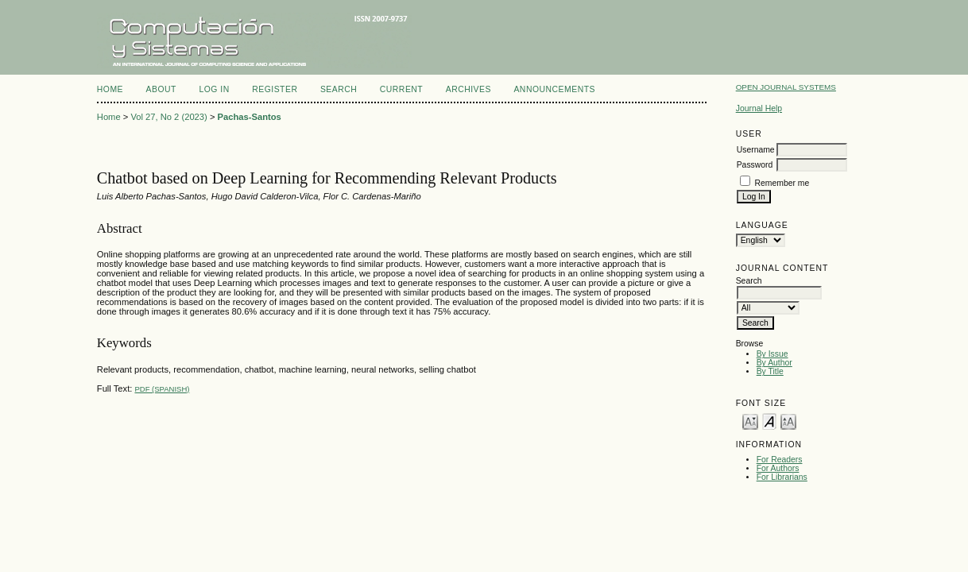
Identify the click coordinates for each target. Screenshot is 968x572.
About (161, 89)
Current (401, 89)
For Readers (780, 459)
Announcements (554, 89)
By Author (774, 362)
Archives (468, 89)
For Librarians (782, 477)
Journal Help (759, 108)
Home (110, 89)
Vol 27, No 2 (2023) (168, 117)
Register (274, 89)
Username (756, 149)
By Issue (772, 354)
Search (338, 89)
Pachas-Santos (249, 117)
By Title (770, 371)
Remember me (782, 183)
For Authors (778, 468)
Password (755, 164)
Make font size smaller (750, 421)
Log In (214, 89)
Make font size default (769, 421)
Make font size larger (788, 421)
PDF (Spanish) (161, 389)
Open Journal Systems (786, 87)
